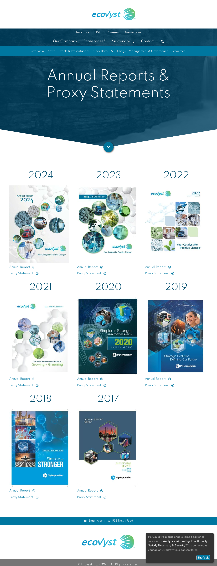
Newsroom (133, 32)
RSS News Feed (122, 520)
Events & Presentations (73, 51)
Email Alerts (97, 520)
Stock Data (100, 51)
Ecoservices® (94, 41)
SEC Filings (118, 51)
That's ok (203, 557)
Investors (82, 32)
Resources (178, 51)
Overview (37, 51)
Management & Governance (148, 51)
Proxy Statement (21, 272)
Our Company (65, 41)
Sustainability (123, 41)
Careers (114, 32)
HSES (98, 32)
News (51, 51)
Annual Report (20, 266)
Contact (147, 41)
